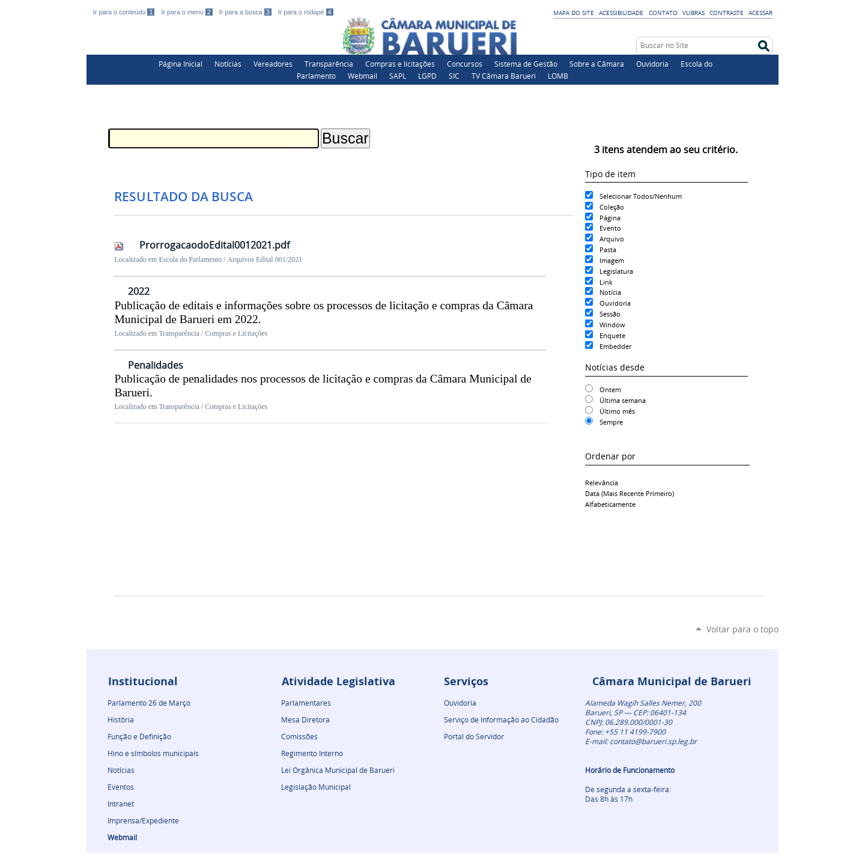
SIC (454, 75)
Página (610, 217)
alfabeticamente (610, 504)
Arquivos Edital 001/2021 (264, 259)
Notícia (610, 292)
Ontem (610, 389)
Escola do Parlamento (190, 259)
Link (606, 281)
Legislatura (616, 271)
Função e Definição (139, 736)
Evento (610, 227)
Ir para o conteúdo (125, 12)
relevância (601, 482)
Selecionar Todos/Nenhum (640, 196)
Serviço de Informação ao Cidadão (501, 719)
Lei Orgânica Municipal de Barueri (338, 770)
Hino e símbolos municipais (153, 753)
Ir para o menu (187, 12)
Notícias (227, 63)
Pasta (607, 249)
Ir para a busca (246, 12)
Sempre (611, 421)
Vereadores (273, 63)
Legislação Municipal (316, 787)
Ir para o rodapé (305, 12)
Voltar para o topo (742, 629)
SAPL (397, 75)
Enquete (612, 335)
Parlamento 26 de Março (149, 702)
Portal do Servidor (474, 736)
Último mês (617, 411)
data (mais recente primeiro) (629, 493)
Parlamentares (306, 702)
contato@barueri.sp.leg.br (653, 741)
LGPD (427, 75)
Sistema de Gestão (525, 63)
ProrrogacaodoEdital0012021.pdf (214, 245)
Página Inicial (180, 63)
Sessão (610, 313)
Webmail (362, 75)
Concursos (464, 63)
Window (612, 324)
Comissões (299, 736)
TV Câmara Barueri (504, 75)
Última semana (622, 400)
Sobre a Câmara (596, 63)
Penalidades (155, 365)
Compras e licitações (400, 63)
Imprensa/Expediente (143, 820)
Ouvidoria (652, 63)
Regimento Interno (312, 753)
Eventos (121, 787)
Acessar (760, 12)
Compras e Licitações (236, 333)
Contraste (726, 12)
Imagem (611, 260)
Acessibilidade (621, 12)
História (121, 719)
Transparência (329, 63)
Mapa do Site (573, 12)
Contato (663, 12)
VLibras (693, 12)
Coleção (611, 206)
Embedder (615, 346)
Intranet (121, 803)
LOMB (558, 75)
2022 (139, 291)
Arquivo (611, 238)
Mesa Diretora (305, 719)
